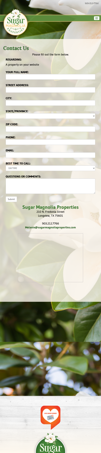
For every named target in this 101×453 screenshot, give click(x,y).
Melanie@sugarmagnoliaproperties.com (50, 227)
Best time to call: (18, 163)
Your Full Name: (17, 72)
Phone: (10, 137)
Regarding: (14, 59)
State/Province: (17, 111)
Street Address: (17, 85)
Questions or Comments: (23, 176)
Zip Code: (12, 124)
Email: (10, 150)
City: (9, 98)
